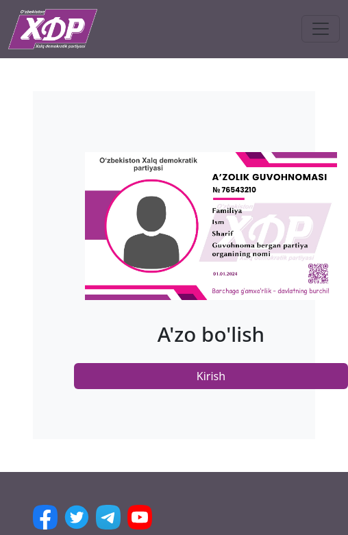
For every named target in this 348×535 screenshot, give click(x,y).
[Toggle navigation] (320, 28)
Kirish (211, 376)
